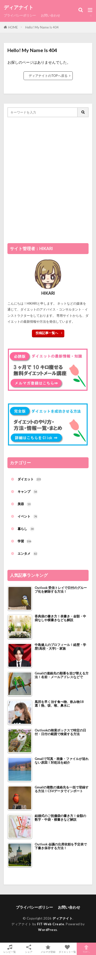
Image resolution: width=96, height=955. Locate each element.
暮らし (26, 528)
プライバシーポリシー (20, 15)
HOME (13, 27)
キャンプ (28, 491)
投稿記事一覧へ (47, 333)
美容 (24, 504)
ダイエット (29, 479)
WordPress (47, 930)
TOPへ (86, 949)
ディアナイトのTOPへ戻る (48, 76)
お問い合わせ (50, 15)
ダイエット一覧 (67, 949)
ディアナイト (18, 7)
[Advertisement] (48, 182)
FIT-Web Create (50, 924)
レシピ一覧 (9, 949)
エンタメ (28, 553)
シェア (29, 949)
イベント (28, 516)
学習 (24, 541)
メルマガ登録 (48, 949)
